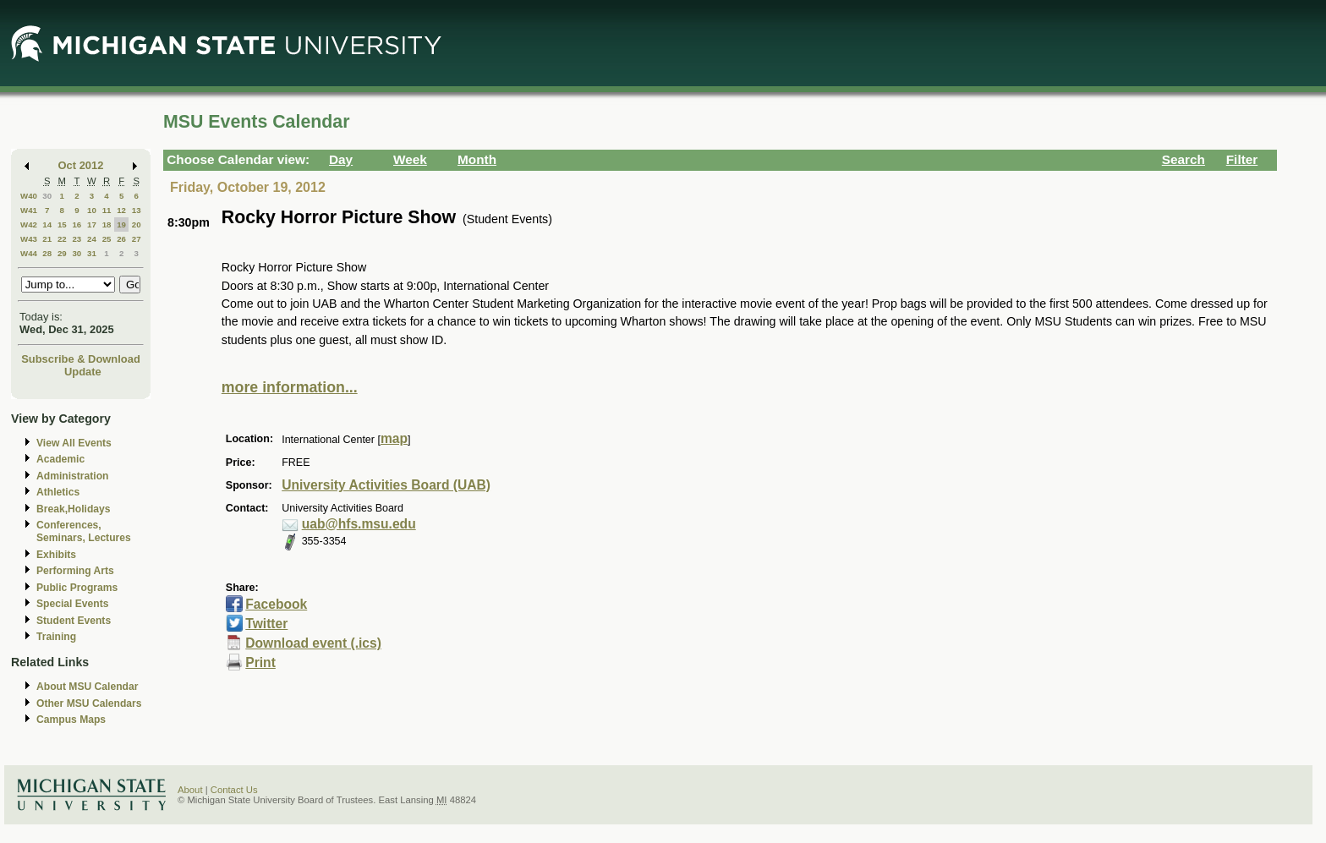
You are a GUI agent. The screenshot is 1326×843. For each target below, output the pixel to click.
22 (62, 239)
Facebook (276, 604)
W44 (28, 253)
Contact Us (234, 790)
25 (107, 239)
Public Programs (77, 588)
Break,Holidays (73, 509)
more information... (290, 387)
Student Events (73, 621)
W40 (28, 195)
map (394, 438)
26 (121, 239)
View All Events (74, 443)
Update (82, 371)
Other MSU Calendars (89, 703)
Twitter (266, 623)
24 (91, 239)
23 (76, 239)
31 (91, 253)
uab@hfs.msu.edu (359, 524)
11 (107, 210)
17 (91, 224)
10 (91, 210)
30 (47, 195)
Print (260, 662)
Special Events (72, 604)
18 (107, 224)
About (190, 790)
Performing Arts (75, 571)
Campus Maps (71, 719)
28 (47, 253)
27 (136, 239)
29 (62, 253)
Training (56, 637)
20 (136, 224)
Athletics (57, 492)
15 (62, 224)
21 (47, 239)
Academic (60, 459)
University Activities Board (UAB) (386, 485)
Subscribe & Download (80, 359)
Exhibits (56, 555)
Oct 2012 (81, 165)
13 (136, 210)
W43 (28, 239)
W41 (28, 210)
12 (121, 210)
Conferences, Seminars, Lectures (83, 531)
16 (76, 224)
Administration (72, 476)
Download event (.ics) (313, 643)
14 (47, 224)
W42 (28, 224)
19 (121, 224)
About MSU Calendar (87, 686)
